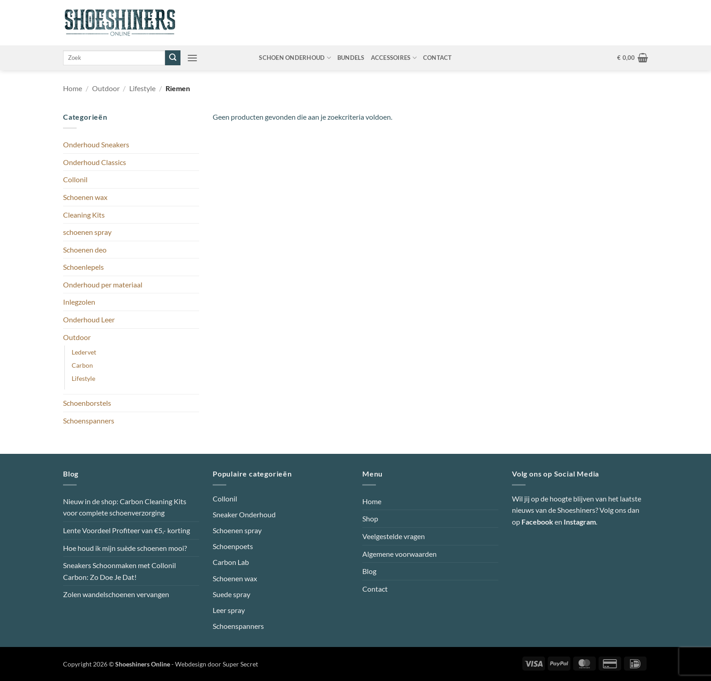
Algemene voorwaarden (399, 554)
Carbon (82, 365)
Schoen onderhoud (295, 58)
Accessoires (394, 58)
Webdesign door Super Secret (216, 664)
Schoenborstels (87, 403)
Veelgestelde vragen (393, 536)
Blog (369, 571)
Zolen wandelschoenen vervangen (116, 594)
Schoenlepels (83, 267)
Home (72, 88)
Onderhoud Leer (89, 319)
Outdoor (106, 88)
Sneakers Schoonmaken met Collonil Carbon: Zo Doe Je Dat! (119, 571)
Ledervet (84, 352)
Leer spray (229, 610)
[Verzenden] (172, 58)
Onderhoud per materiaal (102, 284)
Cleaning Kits (84, 214)
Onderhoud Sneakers (96, 144)
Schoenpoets (233, 546)
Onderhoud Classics (94, 162)
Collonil (75, 179)
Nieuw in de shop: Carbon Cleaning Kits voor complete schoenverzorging (124, 507)
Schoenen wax (85, 197)
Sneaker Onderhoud (244, 514)
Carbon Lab (231, 562)
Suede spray (231, 594)
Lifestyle (142, 88)
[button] (192, 58)
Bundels (351, 57)
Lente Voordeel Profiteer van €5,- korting (126, 530)
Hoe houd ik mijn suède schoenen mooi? (125, 548)
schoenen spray (87, 232)
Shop (370, 518)
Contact (437, 57)
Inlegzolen (79, 301)
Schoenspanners (88, 420)
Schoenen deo (85, 249)
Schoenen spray (237, 530)
